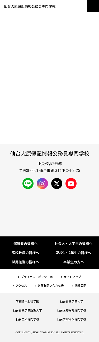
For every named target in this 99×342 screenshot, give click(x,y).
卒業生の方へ (73, 262)
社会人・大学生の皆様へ (73, 244)
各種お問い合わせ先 (51, 285)
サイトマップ (72, 277)
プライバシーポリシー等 (37, 277)
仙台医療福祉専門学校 (71, 310)
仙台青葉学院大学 (71, 301)
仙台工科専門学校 (27, 319)
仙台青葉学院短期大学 (27, 310)
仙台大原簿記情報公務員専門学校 (29, 6)
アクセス (21, 285)
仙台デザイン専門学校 (71, 319)
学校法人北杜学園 (27, 301)
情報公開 (80, 285)
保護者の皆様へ (25, 244)
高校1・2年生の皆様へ (73, 253)
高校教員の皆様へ (25, 253)
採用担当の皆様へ (25, 262)
